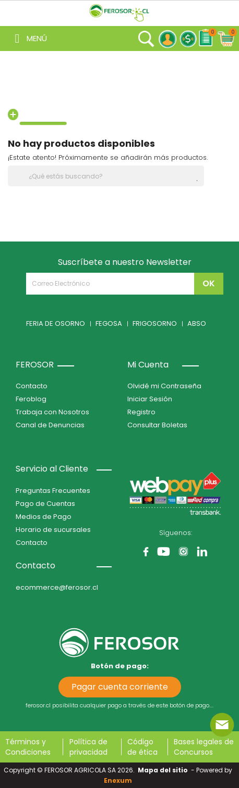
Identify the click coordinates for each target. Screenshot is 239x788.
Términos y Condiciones (28, 746)
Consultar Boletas (157, 425)
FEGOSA (108, 323)
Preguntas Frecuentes (53, 490)
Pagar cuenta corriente (119, 687)
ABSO (196, 323)
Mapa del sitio (163, 770)
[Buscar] (106, 176)
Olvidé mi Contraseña (164, 386)
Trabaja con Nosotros (52, 412)
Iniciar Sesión (149, 399)
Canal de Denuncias (50, 425)
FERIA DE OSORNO (55, 323)
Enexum (119, 780)
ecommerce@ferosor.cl (57, 587)
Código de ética (142, 746)
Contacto (31, 386)
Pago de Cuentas (45, 504)
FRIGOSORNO (155, 323)
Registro (141, 412)
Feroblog (31, 399)
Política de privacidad (88, 746)
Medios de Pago (43, 517)
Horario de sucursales (53, 530)
